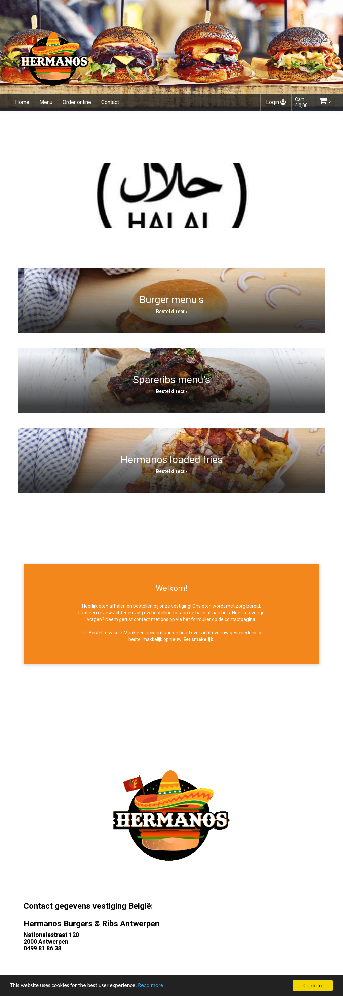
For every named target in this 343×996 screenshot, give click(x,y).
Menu (45, 102)
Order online (77, 102)
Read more (150, 988)
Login (276, 102)
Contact (110, 102)
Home (22, 102)
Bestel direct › (171, 311)
